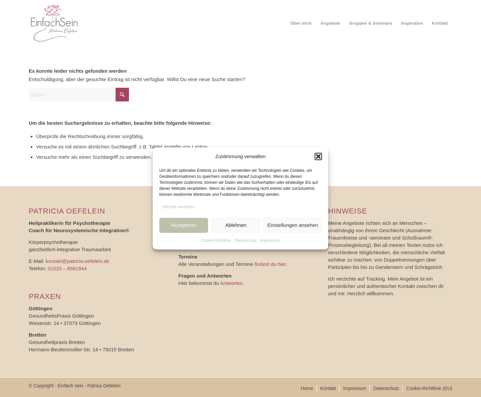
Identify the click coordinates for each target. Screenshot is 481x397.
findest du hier (270, 264)
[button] (318, 156)
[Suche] (79, 94)
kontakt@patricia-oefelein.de (77, 261)
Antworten (231, 283)
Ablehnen (235, 225)
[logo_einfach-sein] (54, 23)
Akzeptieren (183, 225)
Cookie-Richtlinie (216, 240)
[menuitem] (301, 23)
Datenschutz (245, 240)
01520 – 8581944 (67, 268)
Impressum (270, 240)
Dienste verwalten (178, 207)
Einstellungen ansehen (292, 225)
